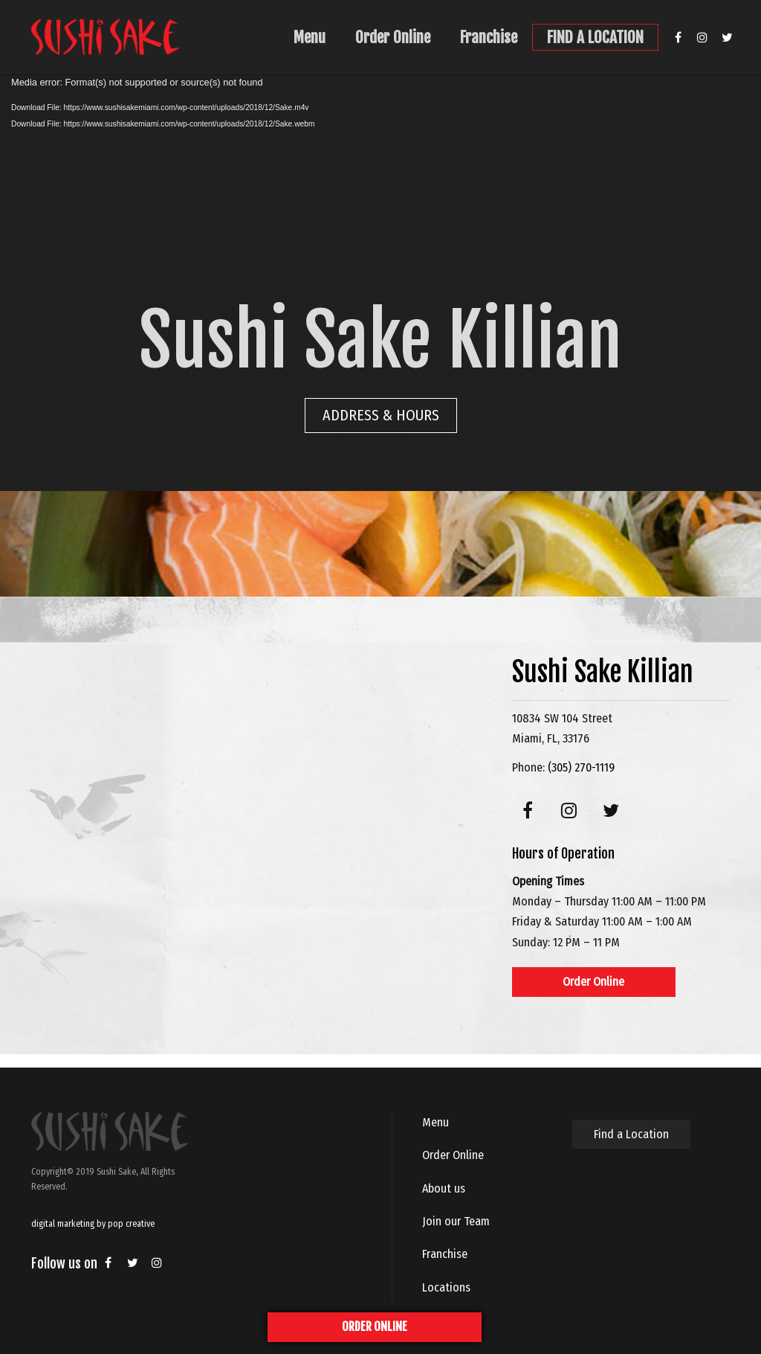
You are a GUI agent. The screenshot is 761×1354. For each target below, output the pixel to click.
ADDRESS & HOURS (381, 415)
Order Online (392, 37)
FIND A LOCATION (595, 37)
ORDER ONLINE (374, 1326)
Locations (446, 1287)
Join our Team (456, 1221)
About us (443, 1188)
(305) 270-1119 (581, 767)
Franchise (488, 37)
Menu (310, 37)
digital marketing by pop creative (93, 1224)
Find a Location (631, 1134)
